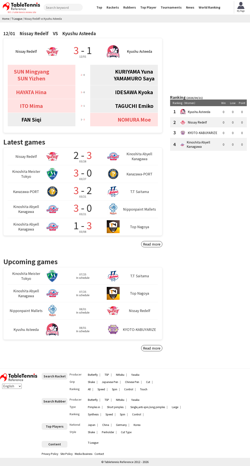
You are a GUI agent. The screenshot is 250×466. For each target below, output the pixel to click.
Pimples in (94, 407)
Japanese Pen (110, 382)
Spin (114, 389)
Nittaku (120, 374)
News (190, 7)
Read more (151, 244)
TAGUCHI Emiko (134, 105)
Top (99, 7)
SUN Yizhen (31, 78)
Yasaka (135, 374)
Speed (101, 389)
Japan (91, 425)
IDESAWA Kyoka (134, 92)
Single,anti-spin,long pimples (147, 407)
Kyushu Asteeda (139, 51)
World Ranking (209, 7)
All (89, 389)
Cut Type (126, 432)
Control (128, 389)
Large (175, 407)
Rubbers (129, 7)
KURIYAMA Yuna (134, 71)
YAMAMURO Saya (134, 78)
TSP (107, 374)
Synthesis (93, 414)
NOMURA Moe (134, 119)
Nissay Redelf (26, 51)
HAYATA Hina (31, 92)
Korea (137, 425)
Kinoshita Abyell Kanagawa (198, 144)
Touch (143, 389)
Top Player (148, 7)
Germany (121, 425)
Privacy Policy (50, 453)
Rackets (113, 7)
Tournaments (171, 7)
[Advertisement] (208, 59)
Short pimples (115, 407)
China (105, 425)
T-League (93, 442)
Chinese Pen (132, 382)
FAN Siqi (31, 119)
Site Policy (66, 453)
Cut (148, 382)
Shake (91, 382)
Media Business (83, 453)
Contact (99, 453)
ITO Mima (31, 105)
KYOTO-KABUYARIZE (202, 133)
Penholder (108, 432)
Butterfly (93, 374)
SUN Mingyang (31, 71)
